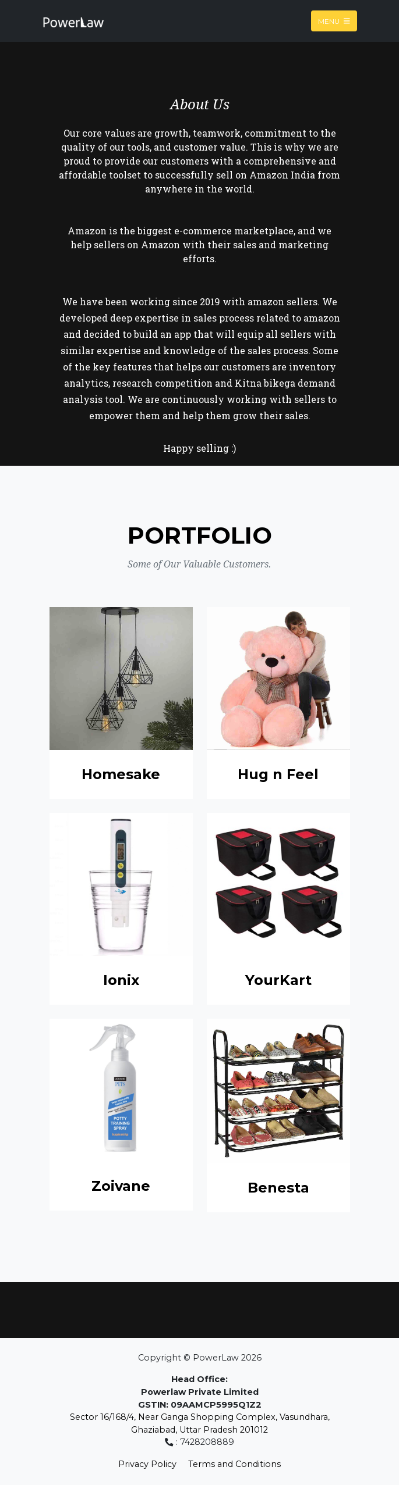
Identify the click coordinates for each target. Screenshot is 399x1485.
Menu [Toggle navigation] (334, 20)
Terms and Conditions (234, 1464)
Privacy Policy (147, 1464)
